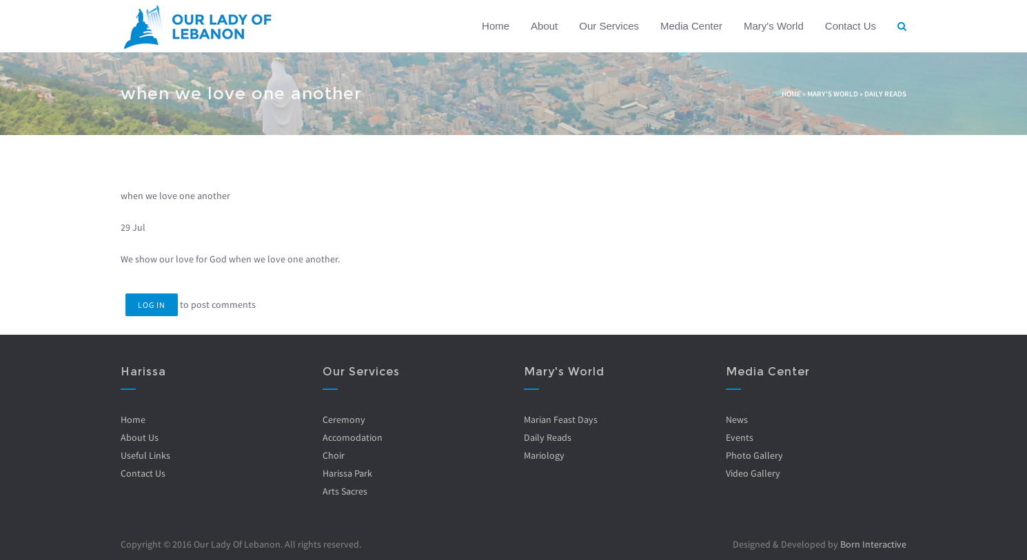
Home (495, 26)
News (737, 419)
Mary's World (774, 26)
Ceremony (344, 419)
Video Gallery (753, 473)
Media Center (691, 26)
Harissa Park (347, 473)
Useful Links (145, 455)
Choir (334, 455)
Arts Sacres (345, 491)
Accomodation (353, 437)
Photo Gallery (754, 455)
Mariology (544, 455)
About (544, 26)
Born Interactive (873, 544)
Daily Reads (885, 93)
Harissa (143, 371)
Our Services (609, 26)
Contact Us (850, 26)
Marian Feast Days (561, 419)
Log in (151, 305)
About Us (140, 437)
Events (739, 437)
